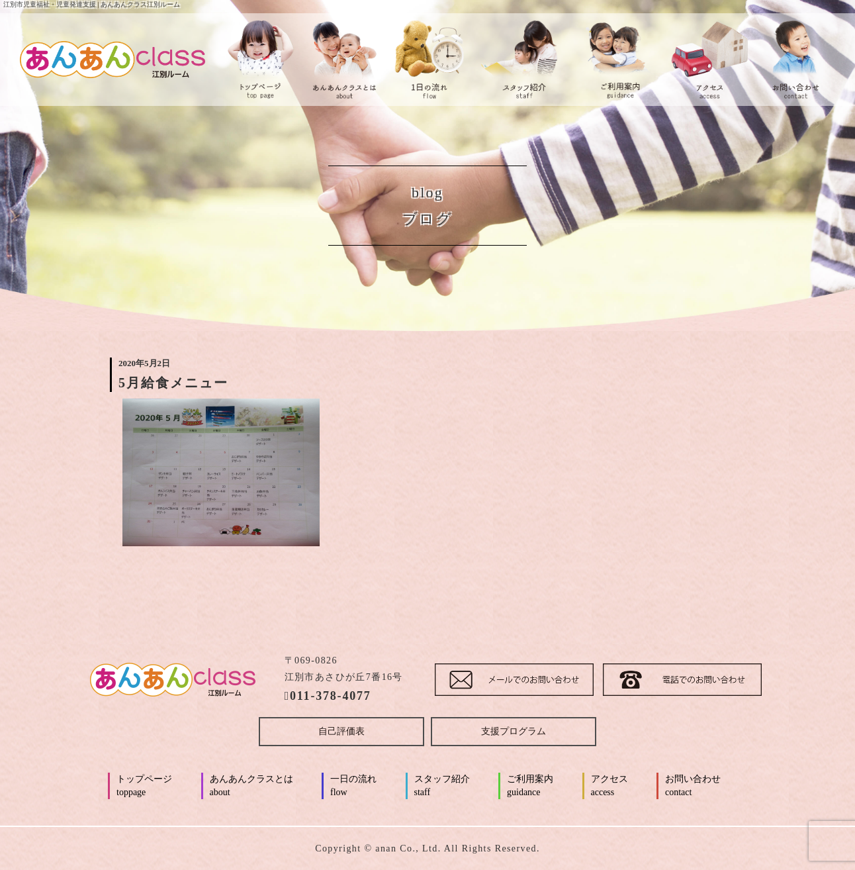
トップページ (144, 786)
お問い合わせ (693, 786)
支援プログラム (513, 731)
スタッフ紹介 (442, 786)
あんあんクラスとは (251, 786)
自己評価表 (341, 731)
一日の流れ (353, 786)
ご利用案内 (530, 786)
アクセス (609, 786)
